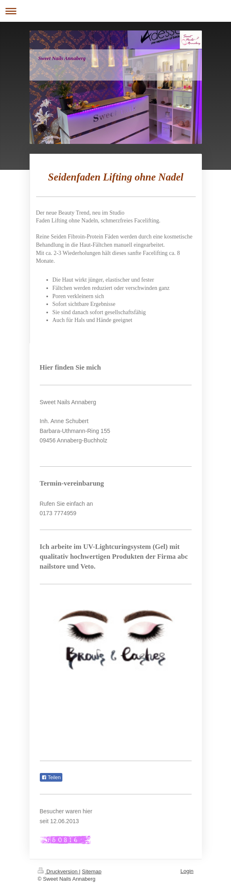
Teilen (51, 777)
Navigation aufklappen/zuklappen (115, 11)
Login (187, 871)
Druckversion (58, 871)
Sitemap (92, 871)
